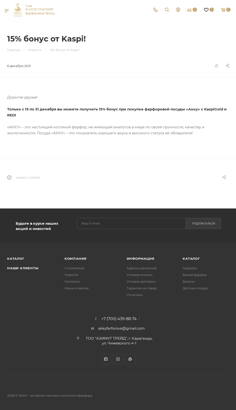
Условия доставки (141, 281)
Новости (71, 275)
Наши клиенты (23, 268)
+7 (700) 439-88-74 (119, 319)
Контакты (72, 281)
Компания (76, 258)
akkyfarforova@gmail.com (121, 328)
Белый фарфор (195, 275)
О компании (75, 268)
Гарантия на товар (142, 288)
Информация (141, 258)
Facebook (106, 359)
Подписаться (203, 223)
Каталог (16, 258)
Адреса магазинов (142, 268)
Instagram (118, 359)
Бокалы (189, 281)
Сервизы (190, 268)
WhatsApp (130, 359)
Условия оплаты (139, 275)
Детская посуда (195, 288)
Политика (135, 295)
